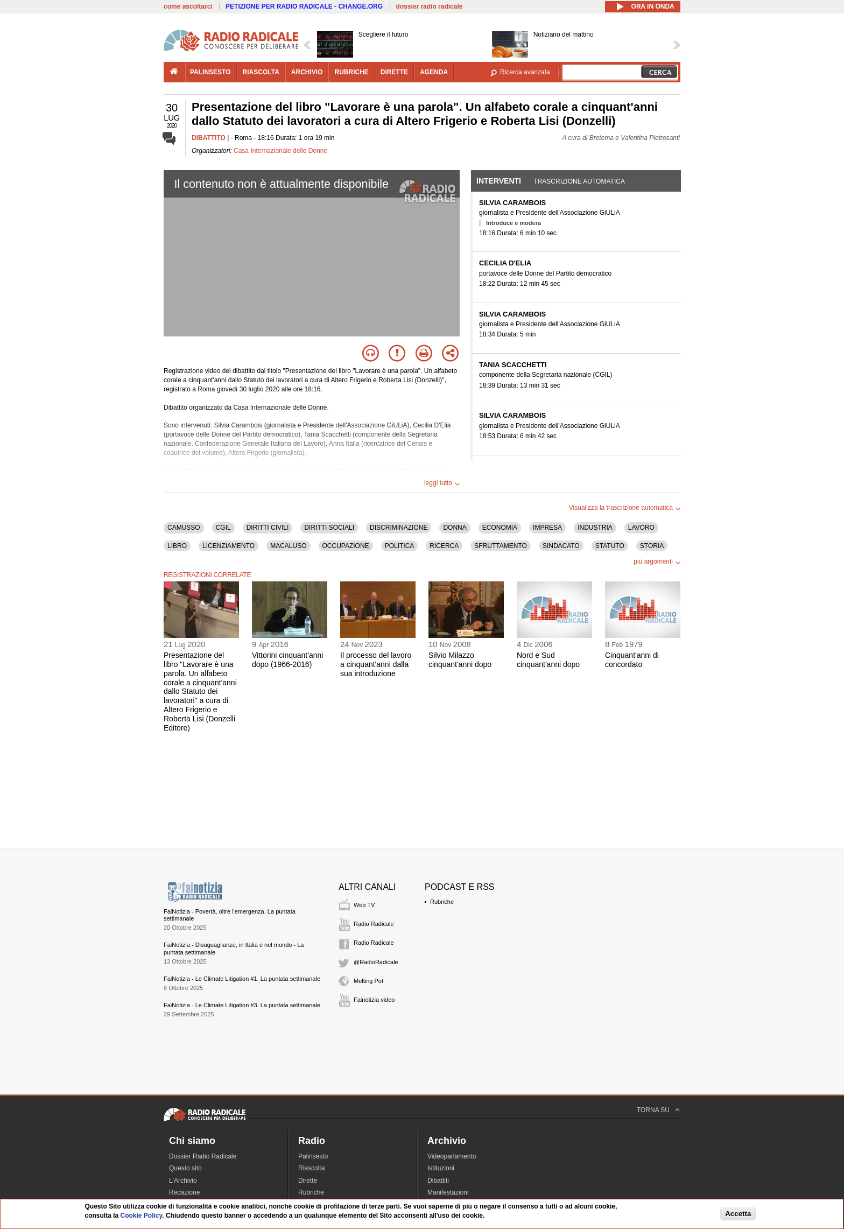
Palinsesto (313, 1156)
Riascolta (311, 1168)
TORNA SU (653, 1110)
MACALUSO (288, 546)
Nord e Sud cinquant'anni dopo (548, 660)
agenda (434, 72)
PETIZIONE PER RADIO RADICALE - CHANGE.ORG (304, 6)
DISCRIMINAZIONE (398, 527)
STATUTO (609, 546)
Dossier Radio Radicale (202, 1156)
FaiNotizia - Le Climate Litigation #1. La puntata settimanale (242, 978)
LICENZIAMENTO (228, 546)
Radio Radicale (374, 924)
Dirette (307, 1180)
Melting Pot (368, 981)
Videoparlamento (451, 1156)
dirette (394, 72)
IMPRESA (547, 527)
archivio (307, 72)
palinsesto (210, 72)
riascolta (261, 72)
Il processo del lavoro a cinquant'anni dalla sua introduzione (375, 664)
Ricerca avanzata (525, 72)
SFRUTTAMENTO (500, 546)
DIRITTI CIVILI (268, 527)
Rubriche (442, 901)
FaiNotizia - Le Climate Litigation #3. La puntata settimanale (242, 1005)
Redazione (184, 1192)
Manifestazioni (448, 1192)
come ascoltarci (188, 6)
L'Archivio (183, 1180)
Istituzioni (440, 1168)
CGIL (223, 527)
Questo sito (185, 1168)
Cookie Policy (142, 1215)
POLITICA (399, 546)
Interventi (498, 181)
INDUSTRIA (595, 527)
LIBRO (177, 546)
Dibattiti (438, 1180)
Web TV (364, 905)
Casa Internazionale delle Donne (280, 150)
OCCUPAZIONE (345, 546)
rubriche (351, 72)
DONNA (454, 527)
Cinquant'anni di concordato (632, 660)
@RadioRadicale (376, 962)
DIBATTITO (209, 138)
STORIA (652, 546)
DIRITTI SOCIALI (329, 527)
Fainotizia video (374, 999)
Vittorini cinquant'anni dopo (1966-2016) (287, 660)
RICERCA (444, 546)
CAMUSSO (183, 527)
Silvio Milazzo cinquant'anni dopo (459, 660)
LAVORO (641, 527)
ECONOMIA (499, 527)
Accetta (738, 1214)
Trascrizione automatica (579, 181)
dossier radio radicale (429, 6)
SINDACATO (561, 546)
